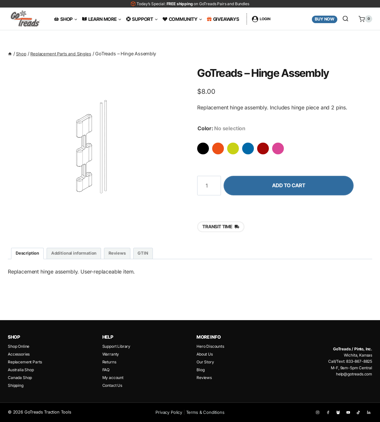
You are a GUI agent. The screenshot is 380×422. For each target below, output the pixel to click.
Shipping (15, 385)
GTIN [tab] (155, 255)
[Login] (261, 19)
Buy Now (324, 19)
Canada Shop (20, 377)
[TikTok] (358, 412)
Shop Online (18, 346)
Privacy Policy (169, 412)
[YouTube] (347, 412)
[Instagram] (316, 412)
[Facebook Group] (337, 412)
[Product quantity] (209, 186)
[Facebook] (326, 412)
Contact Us (112, 385)
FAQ (106, 369)
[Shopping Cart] (363, 18)
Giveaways (223, 19)
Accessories (19, 354)
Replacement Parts (25, 361)
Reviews (204, 377)
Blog (200, 369)
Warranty (110, 354)
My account (113, 377)
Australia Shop (21, 369)
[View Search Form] (345, 19)
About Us (205, 354)
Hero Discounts (210, 346)
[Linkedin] (368, 412)
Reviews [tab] (127, 255)
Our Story (205, 361)
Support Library (116, 346)
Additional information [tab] (80, 255)
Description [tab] (29, 255)
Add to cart (298, 186)
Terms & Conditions (205, 412)
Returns (109, 361)
